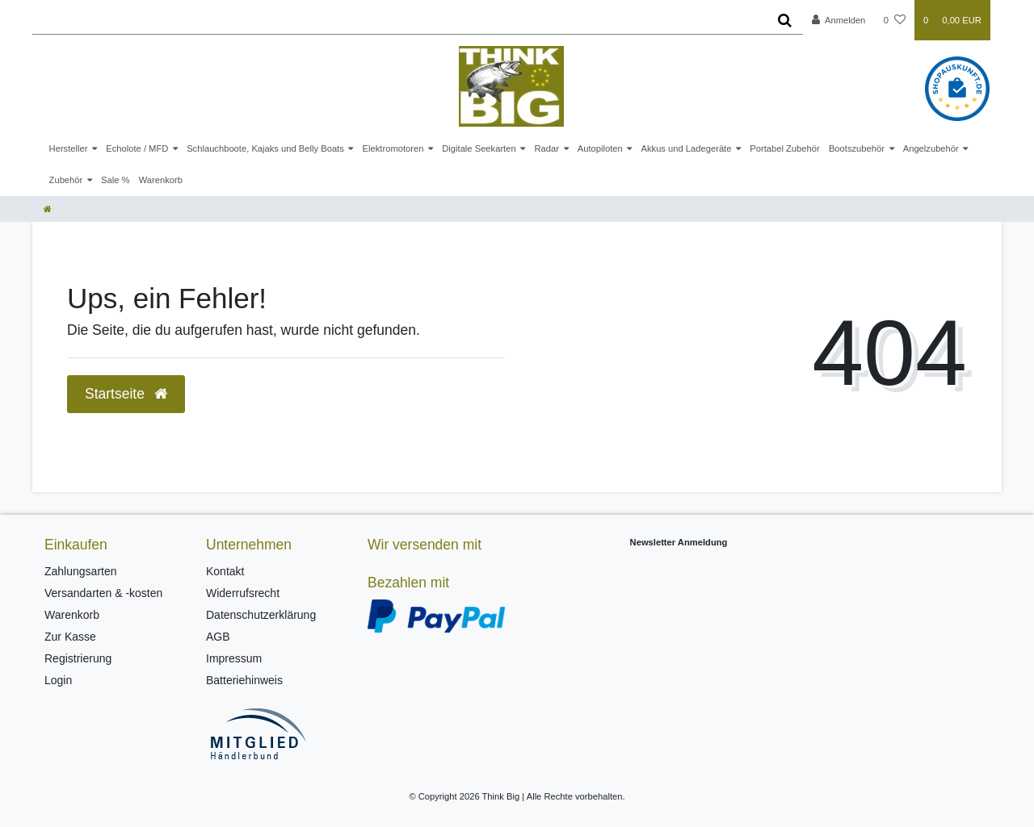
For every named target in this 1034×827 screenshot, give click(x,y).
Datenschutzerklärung (261, 614)
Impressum (234, 658)
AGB (218, 636)
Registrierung (77, 658)
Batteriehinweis (244, 680)
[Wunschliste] (894, 20)
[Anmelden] (839, 20)
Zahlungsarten (80, 571)
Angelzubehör (931, 148)
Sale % (115, 180)
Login (58, 680)
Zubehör (66, 180)
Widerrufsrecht (243, 593)
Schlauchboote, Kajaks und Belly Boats (265, 148)
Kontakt (225, 571)
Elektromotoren (393, 148)
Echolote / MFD (137, 148)
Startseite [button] (126, 394)
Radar (546, 148)
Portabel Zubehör (784, 148)
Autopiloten (600, 148)
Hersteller (68, 148)
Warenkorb (161, 180)
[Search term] (399, 20)
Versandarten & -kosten (103, 593)
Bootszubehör (857, 148)
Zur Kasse (70, 636)
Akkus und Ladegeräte (686, 148)
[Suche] (785, 20)
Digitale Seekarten (478, 148)
